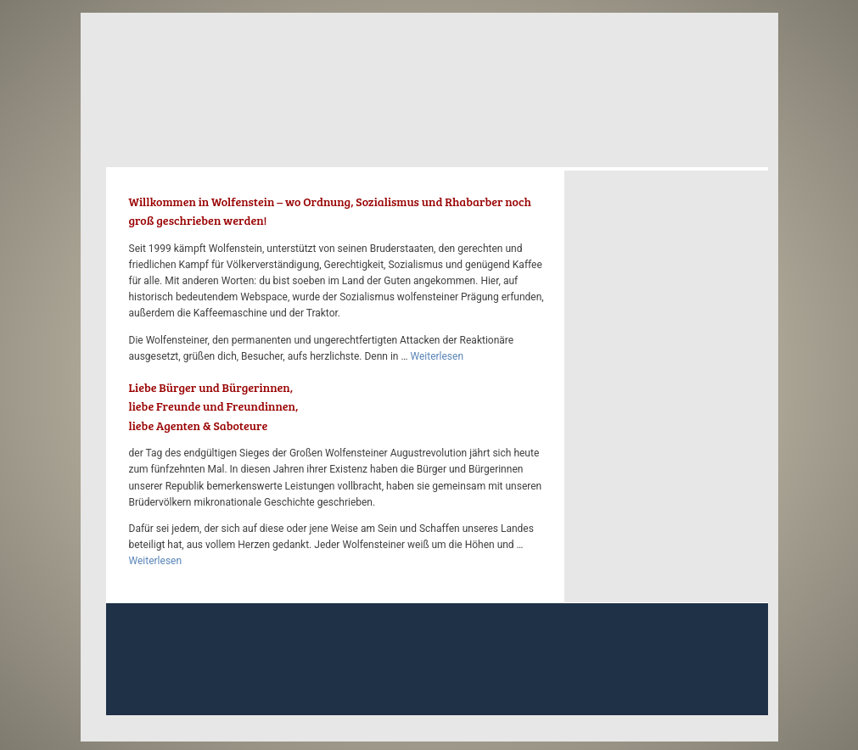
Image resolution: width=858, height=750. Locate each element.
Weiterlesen (436, 356)
